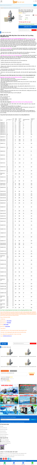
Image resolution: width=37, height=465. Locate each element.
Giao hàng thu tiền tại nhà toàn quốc (27, 24)
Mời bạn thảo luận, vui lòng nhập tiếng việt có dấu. (14, 374)
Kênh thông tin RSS (3, 436)
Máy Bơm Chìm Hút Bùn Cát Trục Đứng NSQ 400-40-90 (27, 356)
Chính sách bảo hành (3, 432)
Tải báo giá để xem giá (24, 22)
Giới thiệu (1, 426)
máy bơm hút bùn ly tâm (30, 38)
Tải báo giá (35, 15)
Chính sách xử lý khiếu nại (4, 434)
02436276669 (8, 441)
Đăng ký (32, 419)
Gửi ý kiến (31, 374)
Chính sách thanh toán (3, 427)
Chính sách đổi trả (3, 431)
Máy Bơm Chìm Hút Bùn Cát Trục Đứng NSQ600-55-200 (27, 366)
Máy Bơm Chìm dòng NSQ (6, 48)
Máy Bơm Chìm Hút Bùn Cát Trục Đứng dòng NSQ (11, 55)
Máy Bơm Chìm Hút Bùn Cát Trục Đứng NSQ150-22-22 (9, 366)
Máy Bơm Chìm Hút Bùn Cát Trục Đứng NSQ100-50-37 (9, 356)
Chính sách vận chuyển (3, 429)
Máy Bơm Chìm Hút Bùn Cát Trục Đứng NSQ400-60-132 (12, 38)
